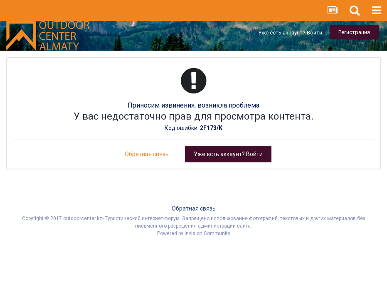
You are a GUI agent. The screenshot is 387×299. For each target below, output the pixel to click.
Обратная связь (147, 154)
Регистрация (354, 32)
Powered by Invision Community (193, 233)
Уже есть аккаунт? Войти (290, 32)
